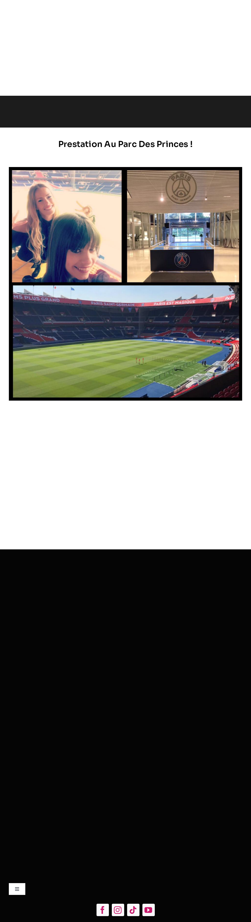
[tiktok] (133, 910)
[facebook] (103, 910)
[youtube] (148, 910)
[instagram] (118, 910)
